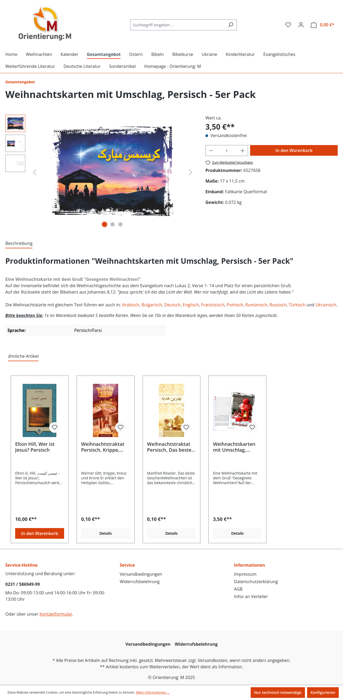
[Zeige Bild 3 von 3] (120, 224)
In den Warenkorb (293, 150)
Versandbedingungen (141, 574)
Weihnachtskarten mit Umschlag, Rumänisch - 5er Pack (234, 447)
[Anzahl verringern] (211, 150)
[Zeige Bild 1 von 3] (104, 224)
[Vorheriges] (35, 172)
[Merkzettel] (288, 24)
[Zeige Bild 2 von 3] (112, 224)
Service (127, 565)
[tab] (18, 243)
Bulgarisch (151, 305)
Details (105, 533)
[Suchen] (230, 24)
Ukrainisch (325, 305)
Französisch (212, 305)
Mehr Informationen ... (153, 692)
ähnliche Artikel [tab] (23, 356)
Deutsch (172, 305)
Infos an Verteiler (251, 596)
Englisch (191, 305)
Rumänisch (256, 305)
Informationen (249, 565)
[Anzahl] (226, 150)
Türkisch (298, 305)
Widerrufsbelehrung (140, 581)
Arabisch (130, 305)
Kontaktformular (55, 614)
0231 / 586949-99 (22, 584)
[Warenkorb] (322, 24)
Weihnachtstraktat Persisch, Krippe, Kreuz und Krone (102, 447)
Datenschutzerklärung (256, 581)
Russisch (277, 305)
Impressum (245, 574)
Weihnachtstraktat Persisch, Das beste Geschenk (169, 447)
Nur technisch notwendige (277, 692)
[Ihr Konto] (301, 24)
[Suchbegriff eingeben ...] (177, 24)
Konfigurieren (323, 692)
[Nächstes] (191, 172)
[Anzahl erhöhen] (242, 150)
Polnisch (234, 305)
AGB (238, 589)
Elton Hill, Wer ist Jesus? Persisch (35, 447)
